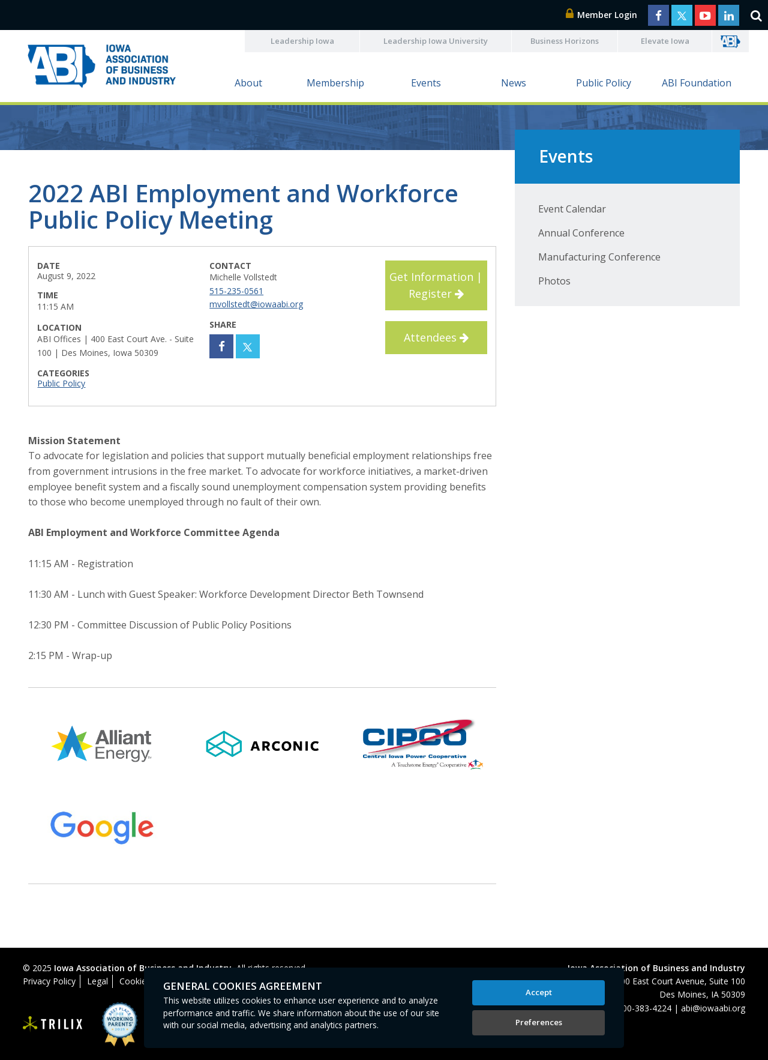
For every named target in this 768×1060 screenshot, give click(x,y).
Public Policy (603, 82)
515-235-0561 (236, 291)
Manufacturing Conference (599, 256)
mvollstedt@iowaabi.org (256, 304)
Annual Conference (581, 232)
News (513, 82)
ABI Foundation (696, 82)
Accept (539, 992)
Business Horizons (564, 40)
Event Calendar (572, 208)
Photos (554, 281)
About (248, 82)
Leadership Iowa (302, 40)
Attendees (436, 337)
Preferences (538, 1022)
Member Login (602, 14)
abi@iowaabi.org (713, 1008)
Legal (97, 981)
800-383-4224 (644, 1008)
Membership (335, 82)
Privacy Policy (49, 981)
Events (426, 82)
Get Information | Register (435, 285)
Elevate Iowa (665, 40)
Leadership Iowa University (435, 40)
